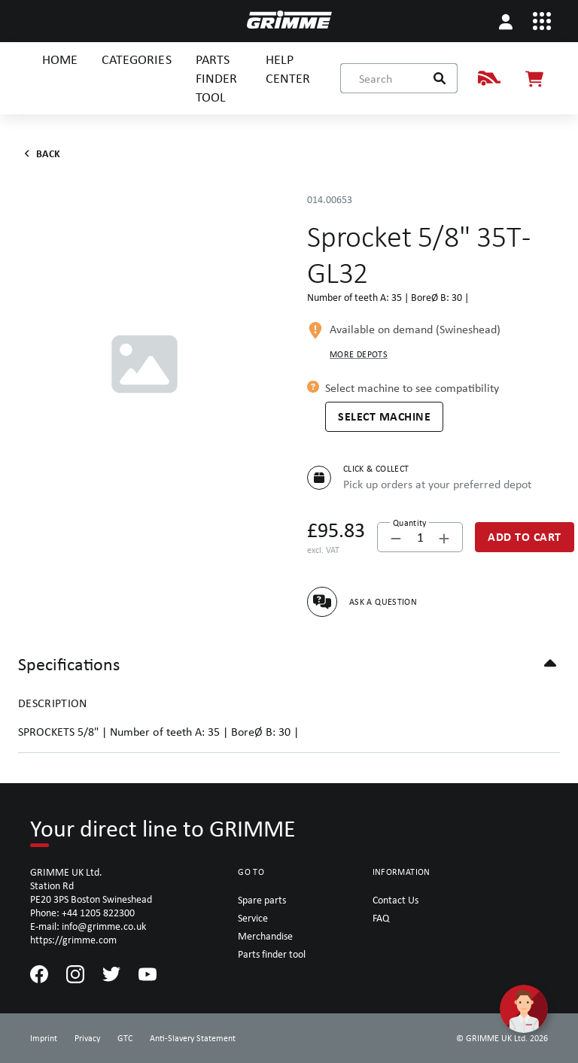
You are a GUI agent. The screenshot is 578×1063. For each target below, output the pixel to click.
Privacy (87, 1038)
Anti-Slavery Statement (193, 1038)
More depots (359, 354)
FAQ (381, 918)
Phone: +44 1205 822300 (82, 912)
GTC (124, 1038)
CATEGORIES (136, 59)
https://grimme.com (73, 939)
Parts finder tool (272, 954)
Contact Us (395, 900)
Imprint (43, 1038)
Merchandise (265, 936)
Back (39, 153)
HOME (60, 59)
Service (253, 918)
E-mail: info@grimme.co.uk (88, 926)
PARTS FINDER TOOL (216, 77)
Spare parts (262, 900)
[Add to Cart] (524, 537)
